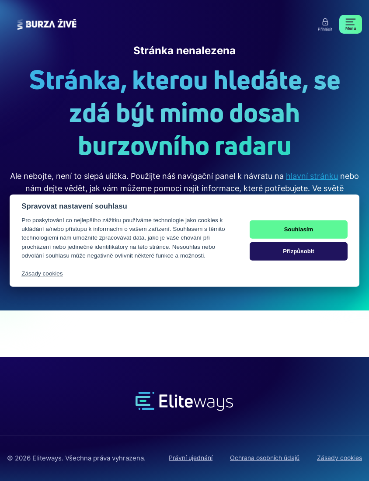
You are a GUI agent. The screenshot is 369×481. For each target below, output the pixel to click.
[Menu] (350, 24)
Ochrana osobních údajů (264, 457)
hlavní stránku (312, 176)
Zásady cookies (339, 457)
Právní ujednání (190, 457)
